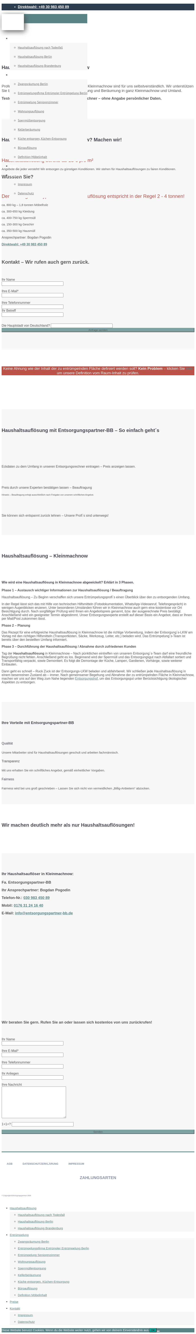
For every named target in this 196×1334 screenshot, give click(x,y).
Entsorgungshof (86, 678)
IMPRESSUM (76, 1163)
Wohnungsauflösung (31, 111)
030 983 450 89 (36, 898)
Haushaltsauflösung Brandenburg (39, 66)
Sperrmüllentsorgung (31, 120)
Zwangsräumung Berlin (33, 84)
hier (189, 368)
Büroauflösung (27, 148)
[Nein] (158, 1331)
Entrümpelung (19, 75)
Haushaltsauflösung (22, 38)
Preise (14, 166)
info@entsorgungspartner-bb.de (44, 913)
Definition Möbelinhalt (32, 157)
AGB (9, 1163)
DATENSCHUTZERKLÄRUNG (40, 1163)
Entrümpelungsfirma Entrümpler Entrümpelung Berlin (52, 93)
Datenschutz (26, 193)
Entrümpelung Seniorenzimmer (38, 102)
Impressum (25, 184)
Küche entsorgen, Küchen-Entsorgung (42, 139)
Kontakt (15, 175)
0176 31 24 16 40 (28, 905)
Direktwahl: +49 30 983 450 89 (43, 7)
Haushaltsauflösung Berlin (35, 57)
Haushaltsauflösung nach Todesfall (40, 47)
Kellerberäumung (29, 129)
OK (153, 1330)
